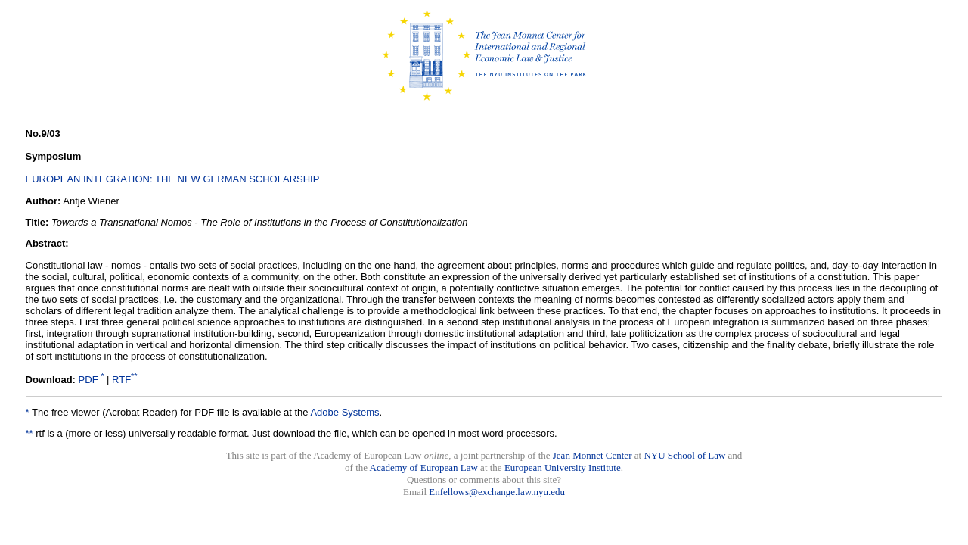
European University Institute (562, 467)
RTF (121, 379)
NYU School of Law (684, 455)
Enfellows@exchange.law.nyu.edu (497, 491)
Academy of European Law (424, 467)
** (29, 433)
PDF (88, 379)
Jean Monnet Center (592, 455)
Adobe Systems (344, 412)
